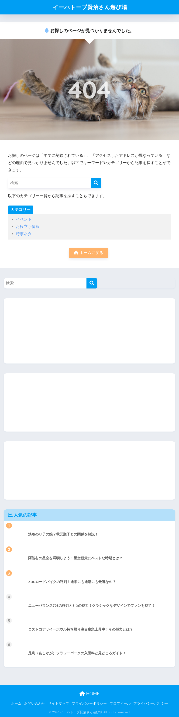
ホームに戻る (88, 252)
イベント (24, 219)
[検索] (96, 183)
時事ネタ (24, 234)
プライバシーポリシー (89, 703)
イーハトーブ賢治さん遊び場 (90, 7)
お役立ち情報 (28, 226)
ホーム (16, 703)
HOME (89, 693)
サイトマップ (58, 703)
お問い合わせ (34, 703)
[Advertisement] (89, 331)
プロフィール (120, 703)
